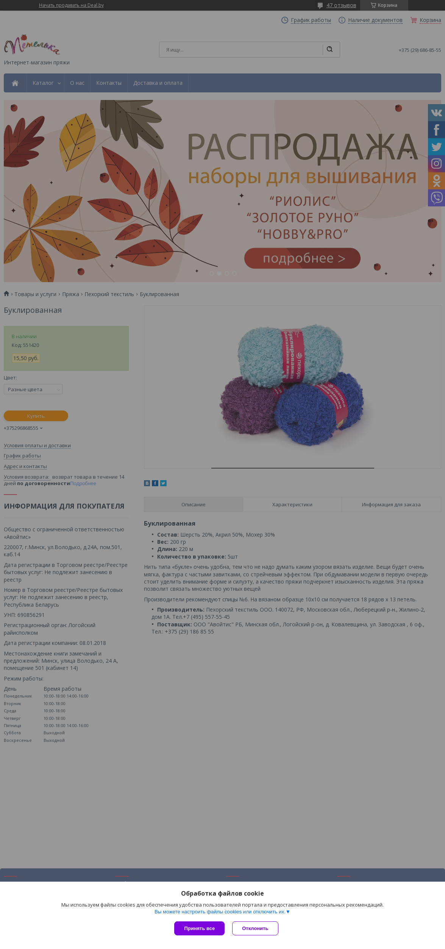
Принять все (199, 928)
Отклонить (255, 928)
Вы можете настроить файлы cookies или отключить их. (220, 912)
